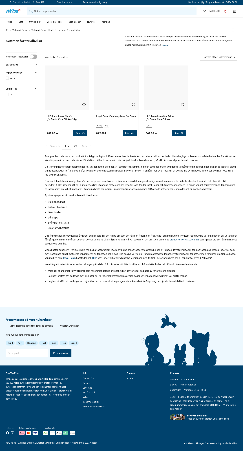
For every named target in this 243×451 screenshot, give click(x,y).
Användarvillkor (229, 443)
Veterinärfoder (54, 22)
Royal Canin (69, 258)
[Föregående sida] (52, 146)
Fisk (64, 343)
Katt (20, 22)
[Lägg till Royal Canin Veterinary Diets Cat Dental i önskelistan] (133, 105)
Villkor (86, 397)
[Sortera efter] (218, 57)
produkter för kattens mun (184, 239)
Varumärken (75, 22)
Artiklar (130, 378)
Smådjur (31, 343)
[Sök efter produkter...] (112, 11)
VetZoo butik (89, 392)
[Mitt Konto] (211, 11)
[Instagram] (12, 433)
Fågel (54, 343)
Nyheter (91, 22)
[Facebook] (7, 433)
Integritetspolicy (91, 402)
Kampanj (106, 22)
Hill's (94, 258)
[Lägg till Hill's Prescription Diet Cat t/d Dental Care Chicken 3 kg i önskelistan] (84, 105)
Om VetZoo (88, 378)
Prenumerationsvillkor (94, 406)
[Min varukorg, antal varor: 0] (234, 11)
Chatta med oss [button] (221, 419)
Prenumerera (60, 353)
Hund (9, 22)
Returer (87, 383)
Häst (43, 343)
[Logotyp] (13, 11)
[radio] (99, 126)
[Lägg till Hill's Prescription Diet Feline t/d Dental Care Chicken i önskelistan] (183, 105)
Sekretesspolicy (213, 443)
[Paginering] (66, 146)
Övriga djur (35, 22)
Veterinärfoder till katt (42, 30)
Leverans (87, 388)
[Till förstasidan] (7, 30)
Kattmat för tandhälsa (69, 30)
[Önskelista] (226, 11)
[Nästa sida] (87, 146)
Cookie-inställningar (194, 443)
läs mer (165, 45)
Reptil (74, 343)
